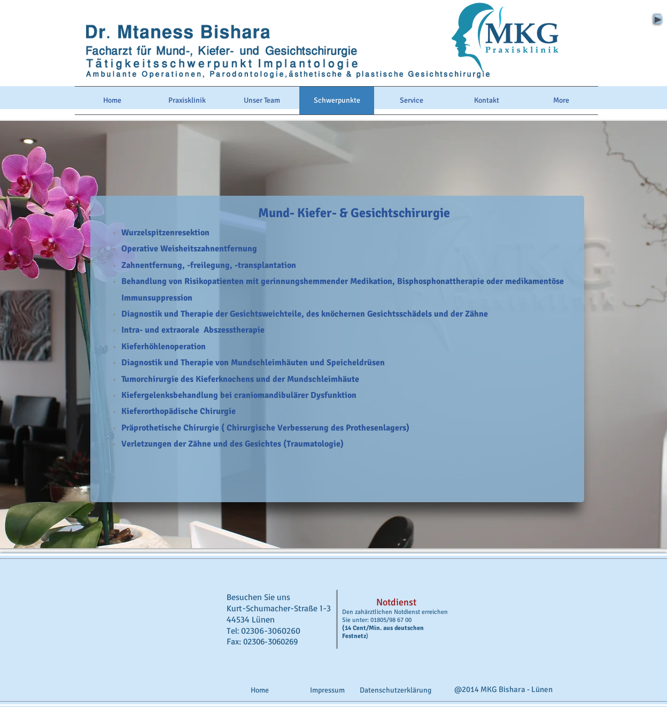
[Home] (260, 690)
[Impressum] (327, 690)
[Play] (657, 19)
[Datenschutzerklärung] (395, 690)
